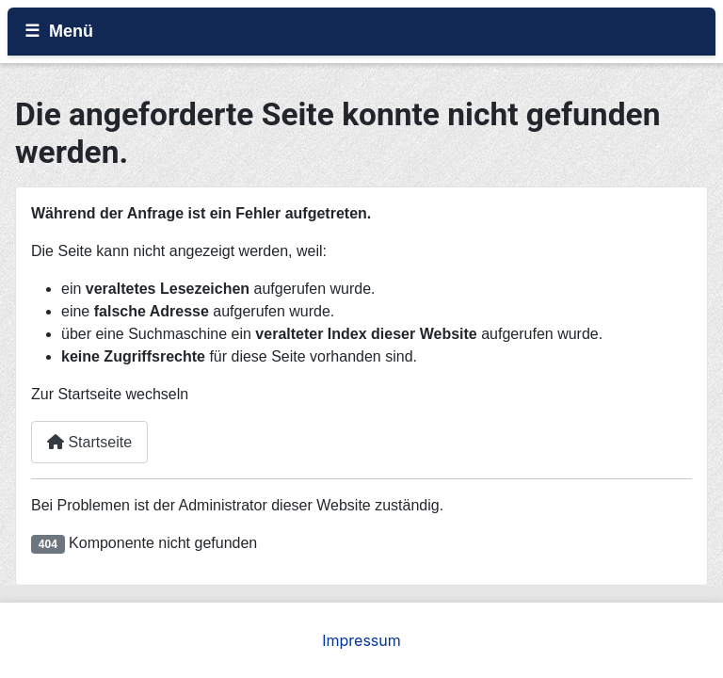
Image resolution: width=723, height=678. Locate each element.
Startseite (89, 442)
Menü (71, 31)
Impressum (361, 640)
